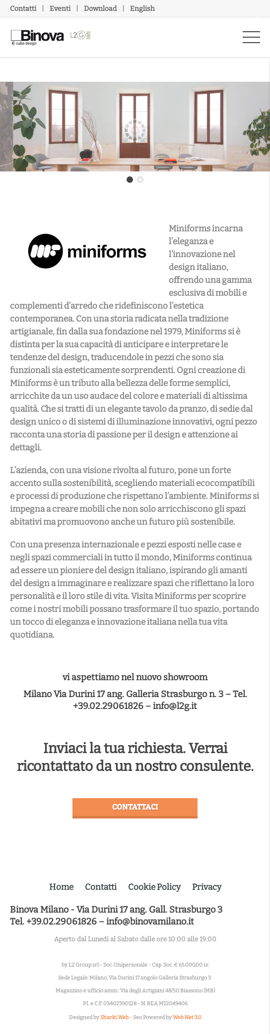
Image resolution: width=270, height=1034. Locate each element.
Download (100, 8)
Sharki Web (114, 1017)
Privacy (206, 887)
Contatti (23, 8)
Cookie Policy (154, 887)
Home (61, 887)
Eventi (60, 8)
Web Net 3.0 (187, 1017)
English (142, 8)
